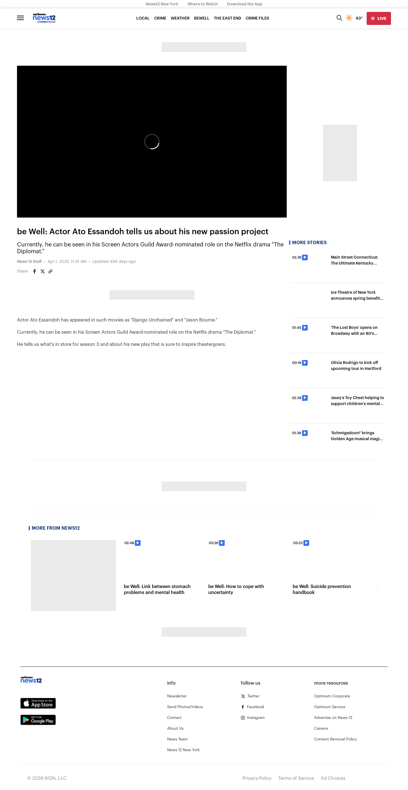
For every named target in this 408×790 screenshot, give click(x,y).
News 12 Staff (29, 262)
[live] (379, 18)
